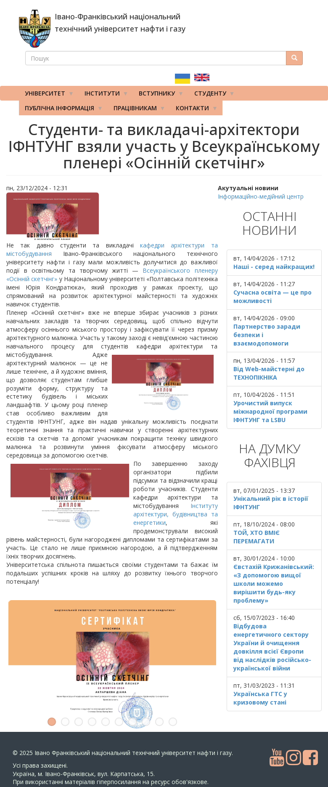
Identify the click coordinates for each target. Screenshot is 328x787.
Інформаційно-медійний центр (261, 196)
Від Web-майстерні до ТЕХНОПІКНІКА (268, 373)
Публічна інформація (61, 110)
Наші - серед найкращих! (274, 267)
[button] (112, 216)
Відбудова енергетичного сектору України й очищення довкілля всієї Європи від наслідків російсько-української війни (272, 647)
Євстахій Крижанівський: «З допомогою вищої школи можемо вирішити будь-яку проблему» (273, 583)
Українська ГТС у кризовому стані (260, 698)
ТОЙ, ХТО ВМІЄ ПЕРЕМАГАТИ (256, 537)
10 (173, 722)
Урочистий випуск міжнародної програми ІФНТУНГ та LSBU (270, 411)
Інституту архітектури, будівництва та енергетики (175, 514)
